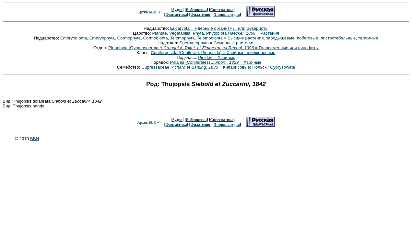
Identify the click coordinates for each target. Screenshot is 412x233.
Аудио (177, 9)
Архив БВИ (146, 12)
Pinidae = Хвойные (216, 57)
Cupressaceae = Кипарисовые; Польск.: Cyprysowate (218, 67)
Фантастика (176, 14)
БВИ (34, 138)
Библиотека (196, 9)
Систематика (221, 9)
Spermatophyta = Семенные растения (217, 42)
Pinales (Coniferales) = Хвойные (215, 62)
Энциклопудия (227, 14)
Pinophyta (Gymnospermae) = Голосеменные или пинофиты (213, 47)
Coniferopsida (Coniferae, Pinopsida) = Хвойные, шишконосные (213, 52)
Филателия (200, 14)
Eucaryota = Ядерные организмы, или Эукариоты (219, 28)
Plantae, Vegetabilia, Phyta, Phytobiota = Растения (215, 33)
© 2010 (22, 138)
